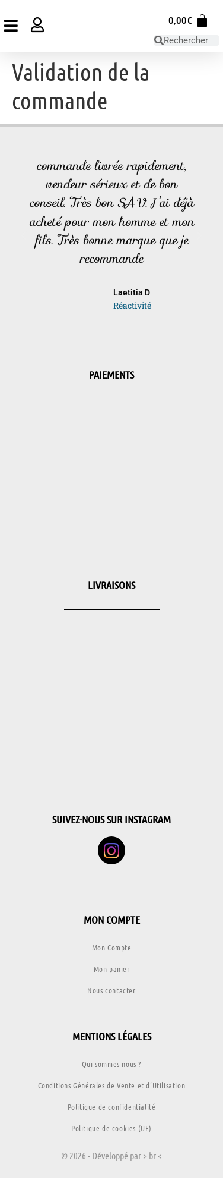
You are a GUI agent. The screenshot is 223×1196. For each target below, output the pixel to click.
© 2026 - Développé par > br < (111, 1155)
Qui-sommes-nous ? (111, 1064)
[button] (24, 236)
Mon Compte (112, 947)
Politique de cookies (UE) (111, 1128)
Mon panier (112, 969)
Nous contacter (111, 990)
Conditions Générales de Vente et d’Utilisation (112, 1085)
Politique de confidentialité (112, 1106)
